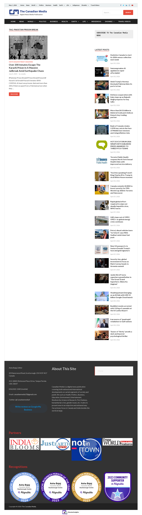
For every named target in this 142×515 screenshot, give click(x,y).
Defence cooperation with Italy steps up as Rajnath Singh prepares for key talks (121, 98)
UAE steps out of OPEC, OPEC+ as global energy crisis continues (120, 219)
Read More (14, 94)
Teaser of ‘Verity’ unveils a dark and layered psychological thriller (121, 334)
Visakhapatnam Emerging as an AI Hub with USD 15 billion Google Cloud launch (121, 295)
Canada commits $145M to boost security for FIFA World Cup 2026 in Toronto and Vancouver (121, 189)
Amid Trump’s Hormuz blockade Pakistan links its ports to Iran (121, 83)
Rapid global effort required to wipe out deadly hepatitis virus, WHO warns (119, 204)
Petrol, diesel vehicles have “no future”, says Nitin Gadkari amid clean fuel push (121, 233)
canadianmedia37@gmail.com (25, 394)
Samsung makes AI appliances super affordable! (118, 70)
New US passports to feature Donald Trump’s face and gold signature (120, 248)
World (33, 5)
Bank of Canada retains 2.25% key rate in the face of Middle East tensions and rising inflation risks (120, 129)
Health (55, 5)
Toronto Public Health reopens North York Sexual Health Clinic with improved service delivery (121, 160)
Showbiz (84, 5)
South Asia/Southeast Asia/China (21, 62)
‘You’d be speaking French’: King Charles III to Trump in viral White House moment (121, 175)
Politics (41, 5)
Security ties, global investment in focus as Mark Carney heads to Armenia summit (119, 262)
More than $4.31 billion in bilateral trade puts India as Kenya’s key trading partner (121, 113)
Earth (61, 5)
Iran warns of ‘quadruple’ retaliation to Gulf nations (121, 320)
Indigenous (76, 5)
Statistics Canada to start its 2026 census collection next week (121, 57)
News (28, 5)
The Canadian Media (29, 506)
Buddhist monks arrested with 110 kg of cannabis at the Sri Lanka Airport (121, 308)
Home (22, 5)
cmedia (23, 74)
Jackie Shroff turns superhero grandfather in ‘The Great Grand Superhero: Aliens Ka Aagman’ (120, 279)
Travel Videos (95, 5)
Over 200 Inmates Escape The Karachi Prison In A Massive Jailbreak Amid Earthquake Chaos (26, 67)
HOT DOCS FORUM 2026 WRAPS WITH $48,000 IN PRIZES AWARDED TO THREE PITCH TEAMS (120, 144)
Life (68, 5)
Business (48, 5)
